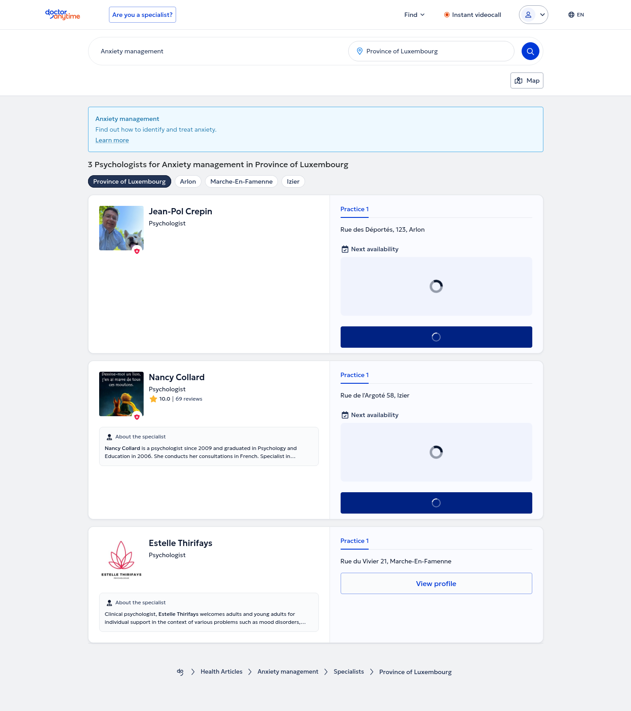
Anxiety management (289, 672)
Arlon (188, 181)
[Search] (530, 51)
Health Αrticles (219, 672)
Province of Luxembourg (129, 181)
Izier (293, 181)
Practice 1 (355, 209)
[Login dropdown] (533, 14)
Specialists (351, 672)
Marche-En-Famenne (241, 181)
